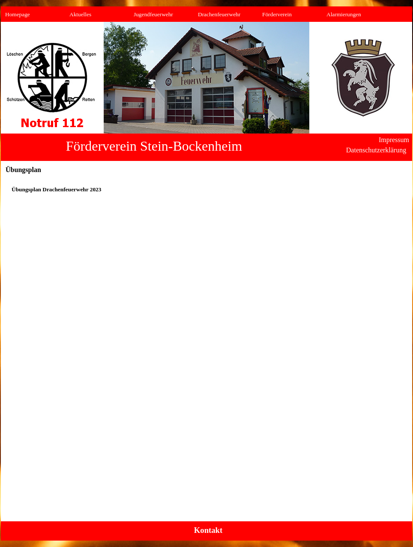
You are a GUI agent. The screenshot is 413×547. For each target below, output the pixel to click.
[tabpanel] (206, 189)
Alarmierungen (343, 14)
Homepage (17, 14)
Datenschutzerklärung (376, 150)
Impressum (394, 139)
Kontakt (208, 530)
